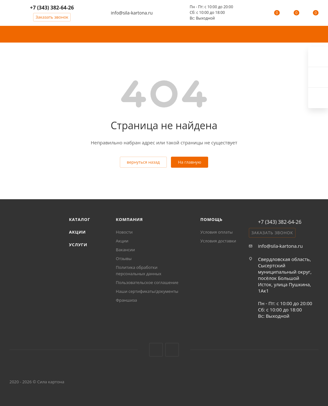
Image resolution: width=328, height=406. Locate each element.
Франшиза (126, 300)
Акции (77, 232)
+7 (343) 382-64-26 (52, 7)
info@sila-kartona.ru (132, 13)
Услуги (78, 244)
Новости (124, 232)
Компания (129, 219)
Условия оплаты (216, 232)
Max (318, 98)
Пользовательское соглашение (147, 282)
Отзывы (124, 258)
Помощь (211, 219)
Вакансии (125, 249)
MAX (172, 350)
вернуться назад (143, 162)
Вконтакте (156, 350)
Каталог (79, 219)
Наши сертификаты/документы (147, 291)
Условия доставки (218, 241)
